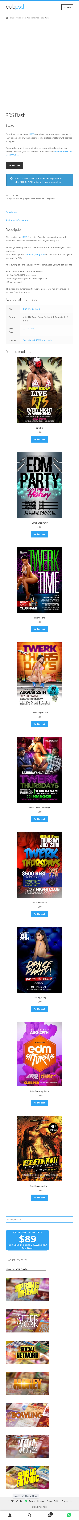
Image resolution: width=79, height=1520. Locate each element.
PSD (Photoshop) (31, 309)
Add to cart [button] (39, 439)
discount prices (61, 151)
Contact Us (67, 1501)
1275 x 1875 (28, 328)
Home (11, 18)
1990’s (24, 237)
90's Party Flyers (23, 198)
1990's (32, 134)
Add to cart (14, 165)
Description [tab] (11, 212)
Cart (46, 1513)
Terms (32, 1501)
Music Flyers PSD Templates (27, 18)
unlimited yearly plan (35, 254)
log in (38, 181)
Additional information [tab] (17, 220)
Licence (40, 1501)
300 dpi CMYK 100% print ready (37, 340)
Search (29, 1515)
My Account (10, 1515)
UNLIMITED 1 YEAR (24, 181)
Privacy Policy (53, 1501)
